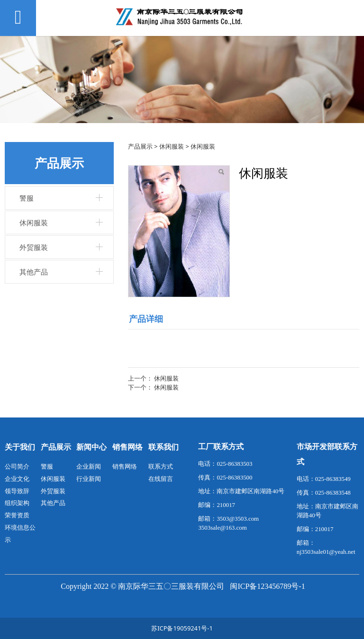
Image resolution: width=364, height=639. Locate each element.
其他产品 (33, 271)
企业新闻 (88, 466)
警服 (26, 198)
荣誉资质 (17, 515)
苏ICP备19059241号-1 (182, 628)
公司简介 (17, 466)
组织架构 (17, 502)
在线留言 (160, 478)
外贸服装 (33, 247)
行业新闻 (88, 478)
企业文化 (17, 478)
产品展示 (140, 146)
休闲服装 (33, 222)
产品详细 (146, 318)
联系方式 (160, 466)
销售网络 (124, 466)
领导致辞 (17, 491)
